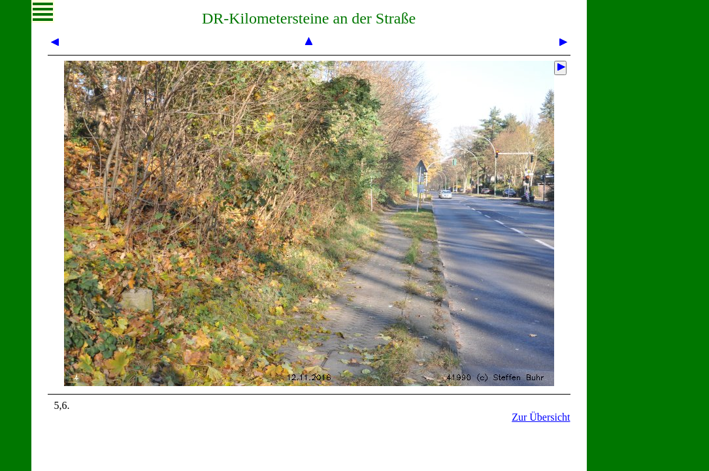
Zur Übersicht (541, 417)
